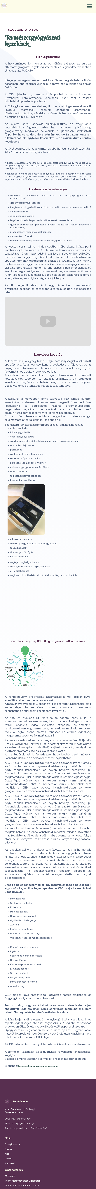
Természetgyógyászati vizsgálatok (22, 1181)
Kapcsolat (10, 1163)
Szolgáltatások (12, 1144)
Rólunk (8, 1149)
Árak (7, 1154)
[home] (3, 5)
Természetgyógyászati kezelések (22, 1185)
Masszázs (10, 1176)
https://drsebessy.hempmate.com (38, 1066)
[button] (89, 6)
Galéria (8, 1158)
